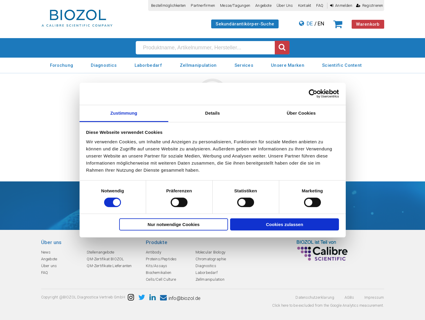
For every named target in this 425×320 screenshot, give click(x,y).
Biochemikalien (158, 272)
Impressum (374, 297)
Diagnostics (104, 65)
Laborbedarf (148, 65)
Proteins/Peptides (161, 259)
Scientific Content (342, 65)
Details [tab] (212, 112)
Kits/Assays (156, 266)
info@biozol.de (180, 298)
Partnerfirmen (203, 5)
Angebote (263, 5)
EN (321, 23)
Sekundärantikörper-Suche (245, 24)
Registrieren (369, 5)
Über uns (285, 5)
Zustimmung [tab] (123, 112)
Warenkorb (368, 24)
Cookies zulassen (284, 224)
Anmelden (341, 5)
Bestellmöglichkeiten (168, 5)
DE (310, 23)
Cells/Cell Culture (161, 279)
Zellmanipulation (198, 65)
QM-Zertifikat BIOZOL (105, 259)
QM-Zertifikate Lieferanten (109, 266)
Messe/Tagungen (235, 5)
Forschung (61, 65)
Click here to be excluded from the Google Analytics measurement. (328, 305)
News (46, 252)
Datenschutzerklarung (314, 297)
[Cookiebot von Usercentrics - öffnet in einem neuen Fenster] (313, 93)
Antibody (153, 252)
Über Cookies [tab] (301, 112)
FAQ (319, 5)
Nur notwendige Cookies (174, 224)
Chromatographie (210, 259)
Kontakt (304, 5)
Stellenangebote (100, 252)
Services (244, 65)
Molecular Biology (210, 252)
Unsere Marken (287, 65)
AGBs (349, 297)
